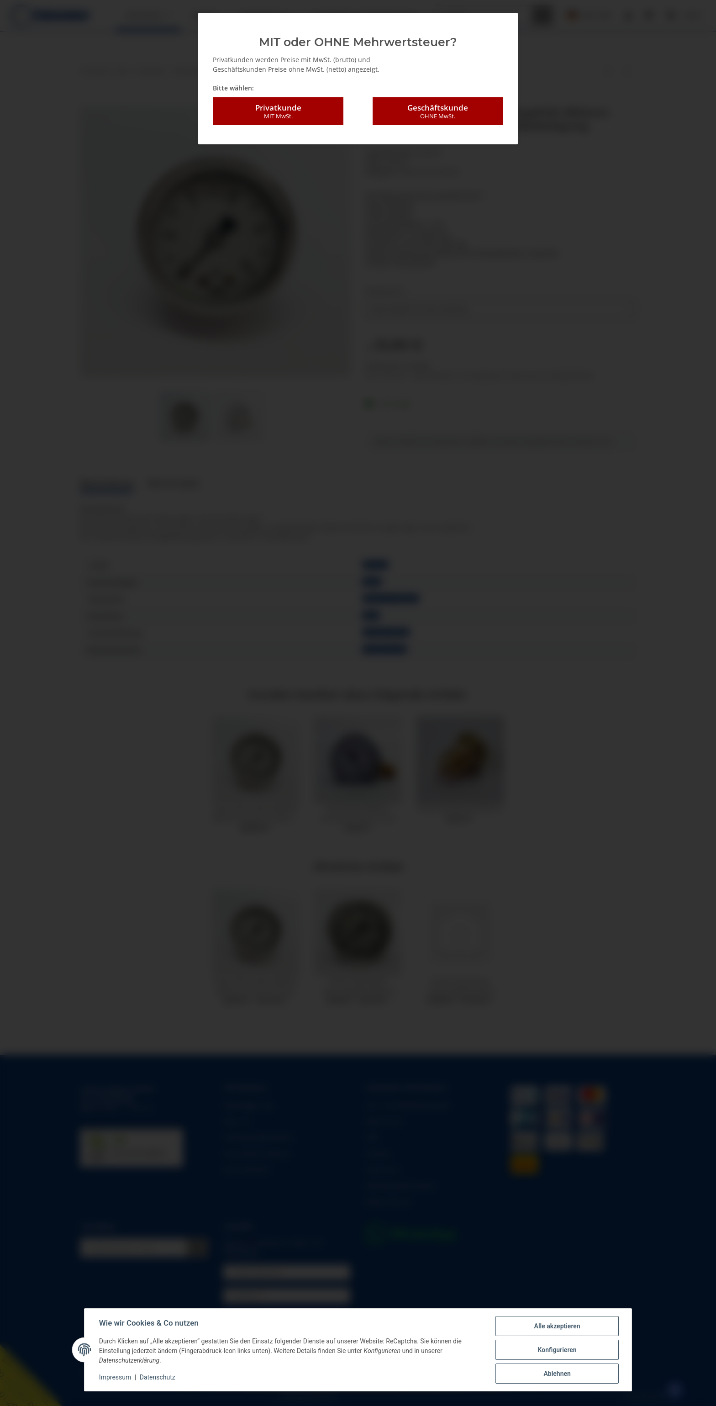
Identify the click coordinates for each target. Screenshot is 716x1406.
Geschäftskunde (438, 111)
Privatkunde (278, 111)
